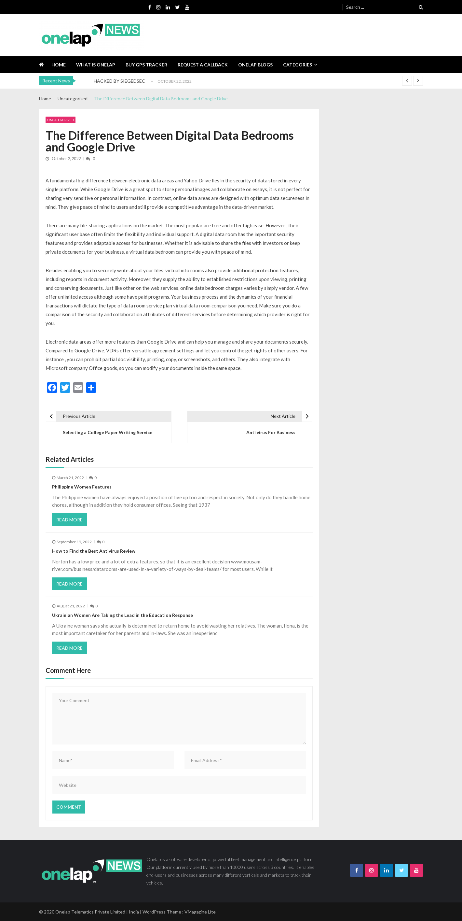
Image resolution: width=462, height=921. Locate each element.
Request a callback (203, 64)
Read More (69, 519)
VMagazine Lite (200, 911)
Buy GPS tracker (146, 64)
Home (58, 64)
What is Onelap (95, 64)
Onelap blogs (255, 64)
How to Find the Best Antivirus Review (93, 551)
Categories (297, 64)
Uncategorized (60, 120)
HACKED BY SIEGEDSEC (119, 81)
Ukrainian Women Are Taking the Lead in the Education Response (122, 615)
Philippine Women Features (82, 486)
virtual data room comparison (205, 305)
